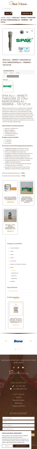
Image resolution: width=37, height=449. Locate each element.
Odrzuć (7, 446)
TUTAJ (23, 176)
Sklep (9, 18)
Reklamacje (18, 403)
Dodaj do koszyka (13, 76)
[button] (32, 31)
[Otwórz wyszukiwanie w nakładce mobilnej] (18, 8)
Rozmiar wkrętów (9, 70)
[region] (15, 440)
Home (3, 18)
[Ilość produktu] (4, 76)
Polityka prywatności (18, 406)
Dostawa (18, 397)
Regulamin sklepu (18, 400)
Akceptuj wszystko (21, 446)
